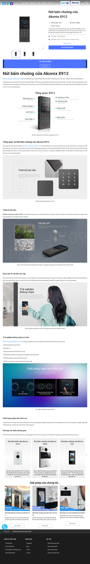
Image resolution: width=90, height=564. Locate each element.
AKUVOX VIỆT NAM (10, 539)
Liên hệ (50, 3)
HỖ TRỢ (48, 539)
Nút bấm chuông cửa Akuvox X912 (12, 78)
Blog (39, 3)
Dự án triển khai (9, 545)
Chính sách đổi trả (52, 545)
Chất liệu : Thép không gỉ (58, 36)
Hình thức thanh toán (53, 551)
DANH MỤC (28, 539)
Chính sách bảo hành (53, 543)
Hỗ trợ (28, 548)
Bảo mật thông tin (53, 548)
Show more (67, 43)
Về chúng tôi (8, 543)
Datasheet (45, 66)
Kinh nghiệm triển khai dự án (13, 548)
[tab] (16, 54)
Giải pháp (29, 543)
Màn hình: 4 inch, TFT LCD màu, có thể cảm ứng (65, 39)
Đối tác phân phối (10, 551)
